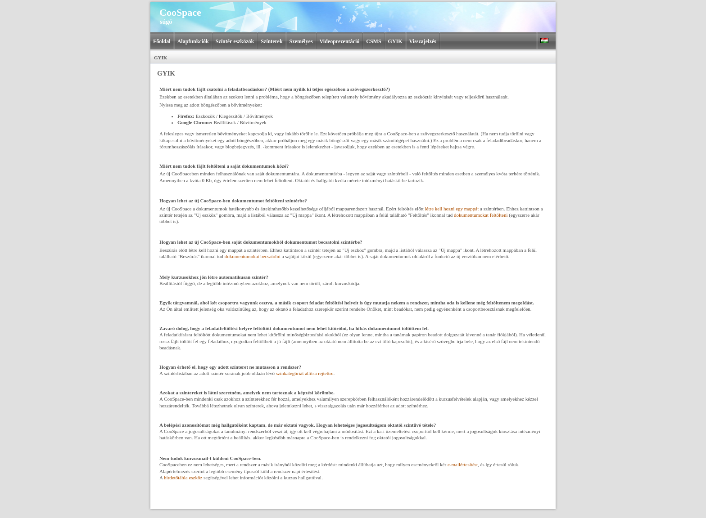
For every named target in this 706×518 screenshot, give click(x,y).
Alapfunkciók (193, 41)
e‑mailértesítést (463, 464)
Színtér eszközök (235, 41)
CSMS (373, 41)
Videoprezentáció (340, 41)
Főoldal (162, 41)
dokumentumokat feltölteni (481, 215)
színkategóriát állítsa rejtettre (305, 373)
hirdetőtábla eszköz (184, 477)
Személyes (301, 41)
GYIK (395, 41)
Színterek (271, 41)
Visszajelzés (422, 41)
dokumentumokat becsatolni (253, 256)
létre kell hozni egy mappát (452, 208)
